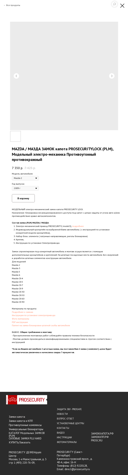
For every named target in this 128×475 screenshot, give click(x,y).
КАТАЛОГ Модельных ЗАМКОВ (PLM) (27, 434)
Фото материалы (20, 318)
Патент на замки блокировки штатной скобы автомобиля (41, 325)
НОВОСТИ (62, 414)
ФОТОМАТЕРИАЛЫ (67, 442)
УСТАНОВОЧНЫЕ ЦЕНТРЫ (70, 423)
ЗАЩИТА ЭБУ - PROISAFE (69, 409)
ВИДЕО (61, 432)
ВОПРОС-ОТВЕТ (65, 418)
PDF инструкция (20, 322)
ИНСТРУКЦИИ (64, 437)
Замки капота (17, 416)
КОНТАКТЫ (63, 428)
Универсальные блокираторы (26, 429)
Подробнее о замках (22, 312)
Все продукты (13, 5)
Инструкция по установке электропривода (33, 315)
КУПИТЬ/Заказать (19, 442)
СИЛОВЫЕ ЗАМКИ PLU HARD (25, 438)
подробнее (78, 226)
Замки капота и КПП (21, 421)
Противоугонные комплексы (25, 425)
